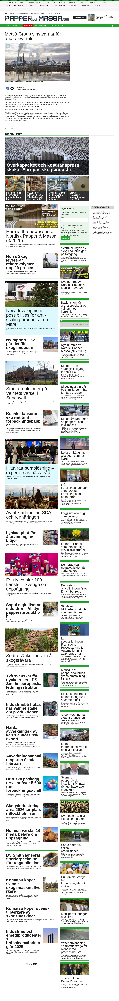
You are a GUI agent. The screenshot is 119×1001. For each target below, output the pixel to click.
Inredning (73, 5)
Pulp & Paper (98, 5)
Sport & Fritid (85, 5)
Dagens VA (72, 2)
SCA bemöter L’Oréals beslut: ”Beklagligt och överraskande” (101, 212)
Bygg (21, 2)
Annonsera (16, 25)
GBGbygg (62, 2)
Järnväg (30, 5)
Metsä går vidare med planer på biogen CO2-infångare (102, 222)
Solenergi (102, 2)
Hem (8, 25)
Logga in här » (83, 324)
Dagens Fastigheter (34, 2)
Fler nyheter (31, 996)
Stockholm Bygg (50, 2)
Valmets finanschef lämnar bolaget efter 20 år (100, 227)
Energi (82, 2)
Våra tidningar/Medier (57, 25)
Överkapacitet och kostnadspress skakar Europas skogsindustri (102, 232)
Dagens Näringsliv (10, 2)
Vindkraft (92, 2)
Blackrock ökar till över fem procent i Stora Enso (100, 217)
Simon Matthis (22, 89)
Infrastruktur (18, 5)
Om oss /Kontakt (40, 25)
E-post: (63, 217)
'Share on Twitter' (10, 129)
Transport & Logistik (44, 5)
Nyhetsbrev (28, 25)
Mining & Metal (9, 9)
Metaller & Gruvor (60, 5)
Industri (7, 5)
